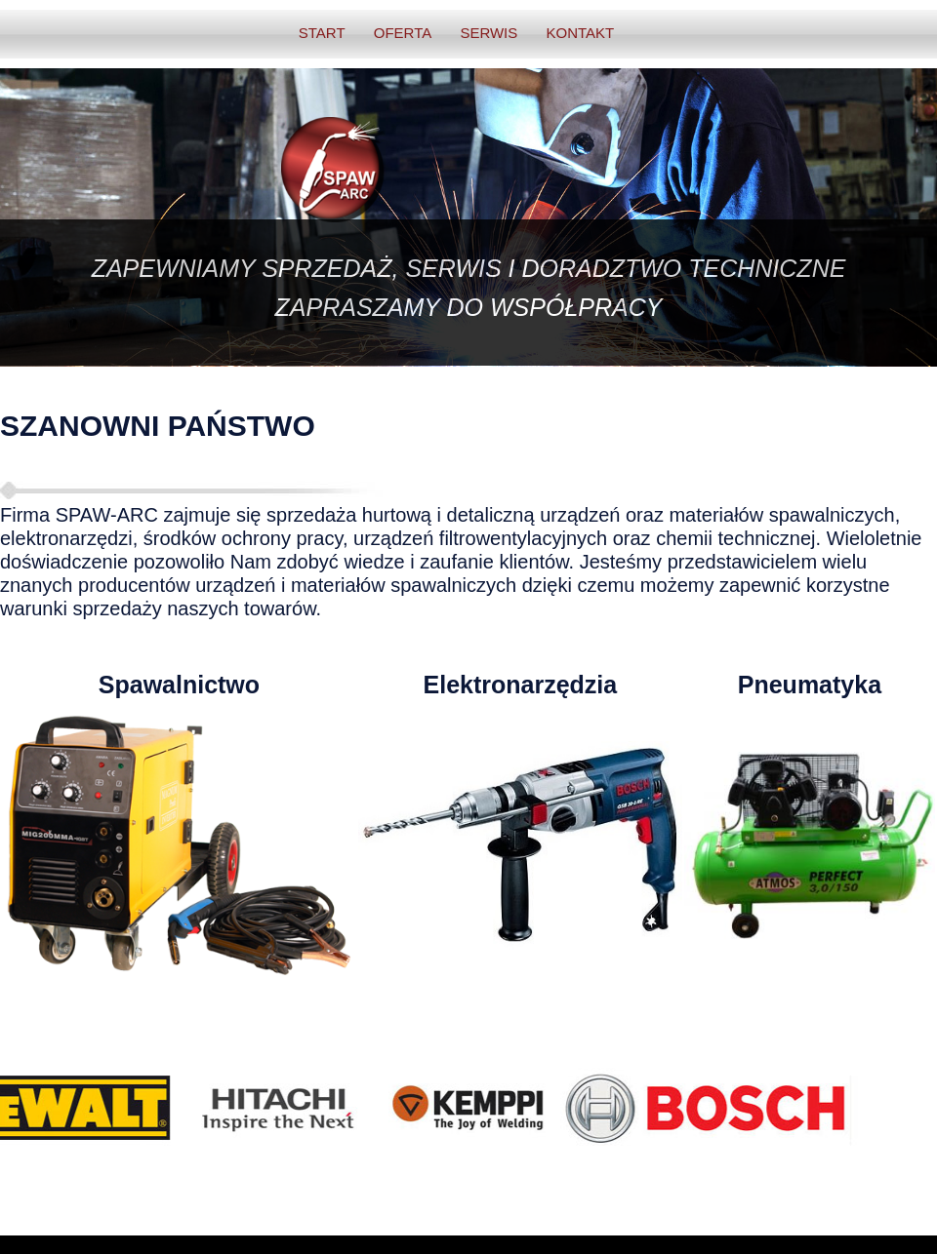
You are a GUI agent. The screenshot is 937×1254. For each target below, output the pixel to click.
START (322, 32)
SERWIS (488, 32)
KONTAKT (580, 32)
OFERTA (402, 32)
